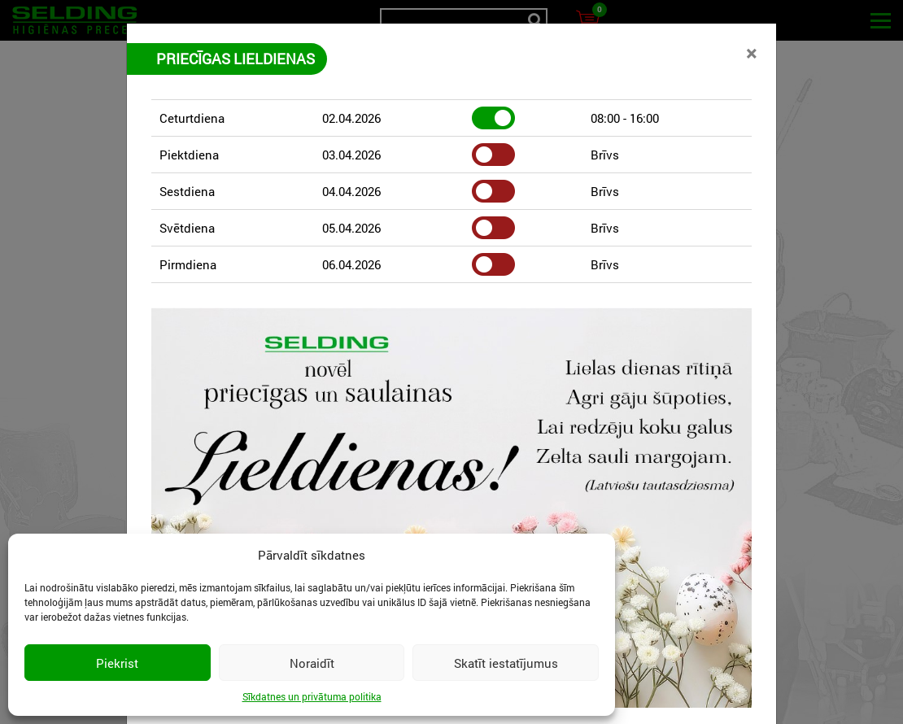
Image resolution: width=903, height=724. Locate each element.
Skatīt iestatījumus (506, 663)
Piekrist (117, 663)
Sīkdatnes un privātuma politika (312, 696)
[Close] (751, 53)
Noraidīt (312, 663)
